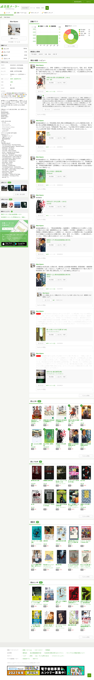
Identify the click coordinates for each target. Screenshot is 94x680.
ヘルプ (24, 655)
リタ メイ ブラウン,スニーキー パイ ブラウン (74, 567)
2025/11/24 (60, 91)
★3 (53, 300)
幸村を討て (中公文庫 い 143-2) (56, 201)
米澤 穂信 (33, 483)
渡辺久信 (45, 604)
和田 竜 (82, 483)
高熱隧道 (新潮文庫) (48, 480)
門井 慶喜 (34, 54)
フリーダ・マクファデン (36, 604)
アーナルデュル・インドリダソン (55, 373)
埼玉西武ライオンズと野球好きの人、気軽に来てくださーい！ (14, 217)
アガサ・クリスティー (73, 507)
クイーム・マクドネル (73, 604)
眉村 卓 (57, 604)
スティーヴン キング (60, 483)
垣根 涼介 (58, 544)
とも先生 (33, 628)
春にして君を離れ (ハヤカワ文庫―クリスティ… (73, 506)
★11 (47, 215)
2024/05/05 (60, 288)
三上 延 (32, 567)
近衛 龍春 (48, 54)
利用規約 (48, 650)
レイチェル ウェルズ (48, 567)
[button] (47, 8)
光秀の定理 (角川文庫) (61, 540)
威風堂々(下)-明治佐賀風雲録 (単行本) (58, 240)
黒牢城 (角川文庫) (35, 480)
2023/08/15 (60, 385)
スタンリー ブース (60, 628)
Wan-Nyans (40, 65)
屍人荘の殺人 (59, 564)
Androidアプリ (26, 658)
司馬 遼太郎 (49, 173)
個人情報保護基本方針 (35, 653)
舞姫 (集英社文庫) (72, 625)
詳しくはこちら (7, 228)
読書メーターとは (27, 650)
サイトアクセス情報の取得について (76, 653)
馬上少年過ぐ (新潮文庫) (54, 171)
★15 (47, 289)
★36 (47, 343)
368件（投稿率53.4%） (16, 79)
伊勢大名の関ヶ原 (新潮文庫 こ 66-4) (58, 77)
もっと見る (71, 46)
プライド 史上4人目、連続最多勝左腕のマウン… (86, 626)
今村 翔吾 (49, 203)
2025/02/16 (60, 185)
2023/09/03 (60, 343)
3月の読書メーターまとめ (14, 41)
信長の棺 (45, 540)
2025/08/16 (60, 147)
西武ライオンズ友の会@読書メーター (11, 214)
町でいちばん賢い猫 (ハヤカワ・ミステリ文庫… (86, 566)
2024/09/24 (60, 254)
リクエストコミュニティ (58, 655)
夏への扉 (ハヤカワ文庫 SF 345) (57, 329)
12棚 (11, 82)
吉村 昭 (41, 54)
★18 (47, 147)
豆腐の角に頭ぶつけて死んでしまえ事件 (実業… (73, 542)
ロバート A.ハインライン (53, 331)
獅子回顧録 (46, 601)
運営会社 (25, 653)
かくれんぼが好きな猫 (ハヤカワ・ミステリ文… (73, 566)
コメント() (52, 91)
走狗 (48, 133)
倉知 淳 (70, 544)
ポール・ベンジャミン (36, 544)
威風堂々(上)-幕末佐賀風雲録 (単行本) (58, 274)
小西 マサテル (46, 628)
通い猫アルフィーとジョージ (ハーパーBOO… (48, 566)
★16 (47, 254)
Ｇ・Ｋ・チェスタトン (61, 507)
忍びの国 (83, 480)
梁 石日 (32, 507)
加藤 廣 (45, 544)
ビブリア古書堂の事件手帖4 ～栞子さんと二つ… (36, 566)
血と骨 (32, 504)
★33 (47, 385)
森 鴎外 (70, 628)
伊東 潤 (55, 54)
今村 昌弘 (58, 567)
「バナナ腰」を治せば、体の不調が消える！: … (35, 626)
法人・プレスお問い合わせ (42, 655)
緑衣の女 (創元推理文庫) (54, 371)
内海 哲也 (83, 628)
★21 (47, 91)
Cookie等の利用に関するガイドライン (54, 653)
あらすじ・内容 (61, 82)
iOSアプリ (35, 658)
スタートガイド (39, 650)
